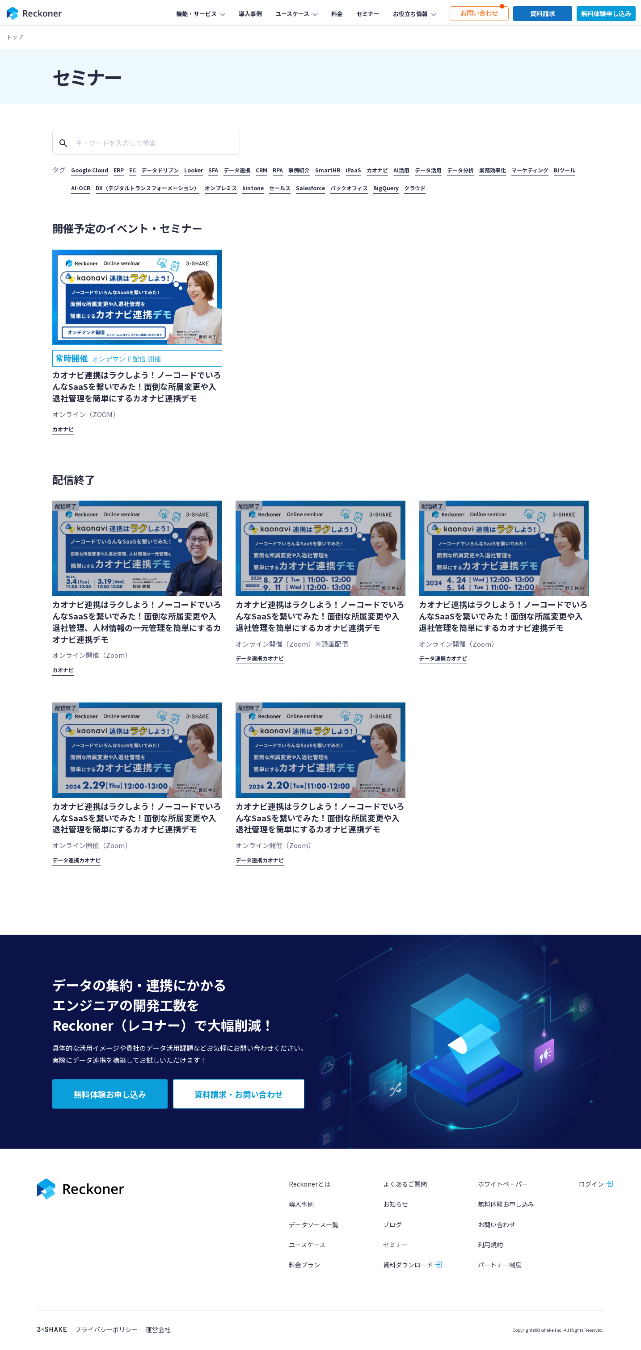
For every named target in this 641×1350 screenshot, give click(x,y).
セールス (280, 188)
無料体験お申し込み (506, 1207)
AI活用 (401, 170)
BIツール (564, 170)
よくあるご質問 (405, 1186)
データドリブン (160, 170)
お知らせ (395, 1207)
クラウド (415, 188)
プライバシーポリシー (106, 1332)
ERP (119, 170)
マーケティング (529, 170)
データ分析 (460, 170)
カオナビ (377, 170)
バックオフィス (349, 188)
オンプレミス (221, 188)
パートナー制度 (500, 1267)
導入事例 (301, 1207)
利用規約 (490, 1247)
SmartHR (327, 170)
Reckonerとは (309, 1186)
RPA (278, 170)
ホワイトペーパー (503, 1186)
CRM (261, 170)
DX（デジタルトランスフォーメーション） (147, 188)
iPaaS (353, 170)
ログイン (591, 1186)
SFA (213, 170)
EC (132, 170)
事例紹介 (299, 170)
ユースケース (307, 1247)
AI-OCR (80, 188)
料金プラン (304, 1267)
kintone (253, 188)
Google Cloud (89, 170)
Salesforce (310, 188)
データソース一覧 (313, 1227)
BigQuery (386, 188)
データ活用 (428, 170)
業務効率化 (492, 170)
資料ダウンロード (408, 1267)
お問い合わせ (496, 1227)
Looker (193, 170)
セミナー (395, 1247)
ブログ (392, 1227)
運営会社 (158, 1332)
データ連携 (237, 170)
